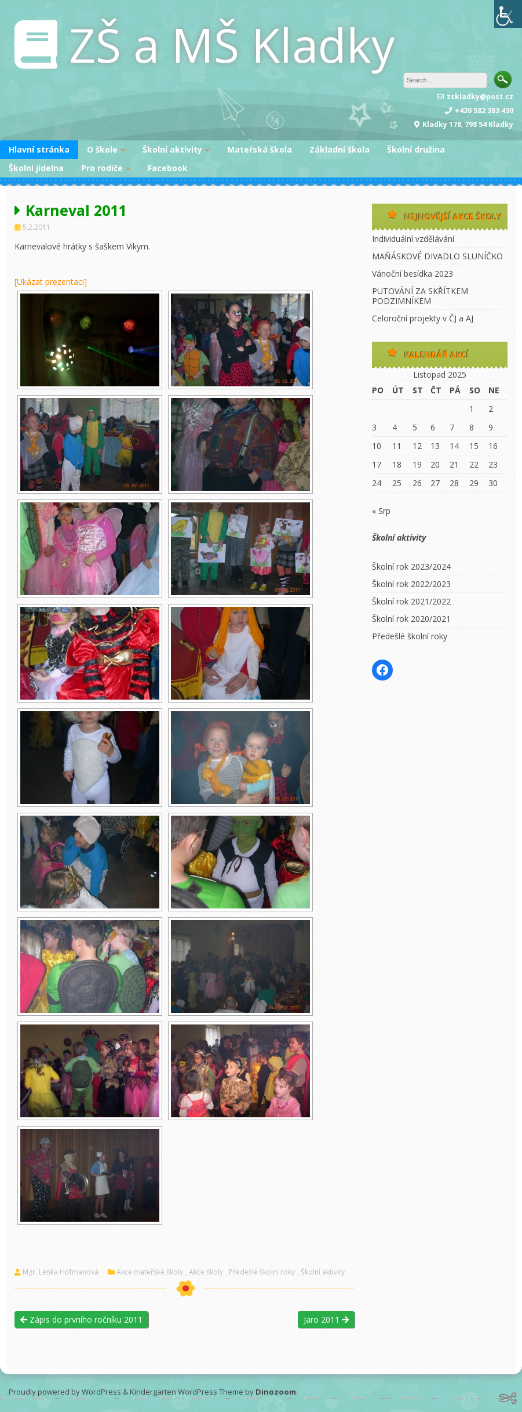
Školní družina (416, 149)
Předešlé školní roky (262, 1272)
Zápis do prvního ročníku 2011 (81, 1319)
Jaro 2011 (326, 1319)
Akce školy (206, 1272)
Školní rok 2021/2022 (411, 601)
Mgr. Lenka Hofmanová (60, 1272)
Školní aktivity (172, 149)
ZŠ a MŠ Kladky (232, 44)
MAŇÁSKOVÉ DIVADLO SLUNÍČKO (437, 256)
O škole (102, 149)
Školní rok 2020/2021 (411, 618)
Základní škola (339, 149)
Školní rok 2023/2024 (411, 566)
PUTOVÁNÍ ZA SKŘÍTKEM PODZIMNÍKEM (420, 295)
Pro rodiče (102, 167)
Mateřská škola (259, 149)
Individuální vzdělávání (413, 238)
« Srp (381, 510)
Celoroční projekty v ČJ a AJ (422, 318)
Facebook (168, 167)
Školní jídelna (36, 167)
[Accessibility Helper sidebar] (508, 14)
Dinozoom (275, 1391)
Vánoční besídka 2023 (412, 273)
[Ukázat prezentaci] (50, 281)
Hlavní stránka (39, 149)
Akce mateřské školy (149, 1272)
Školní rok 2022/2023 (411, 583)
